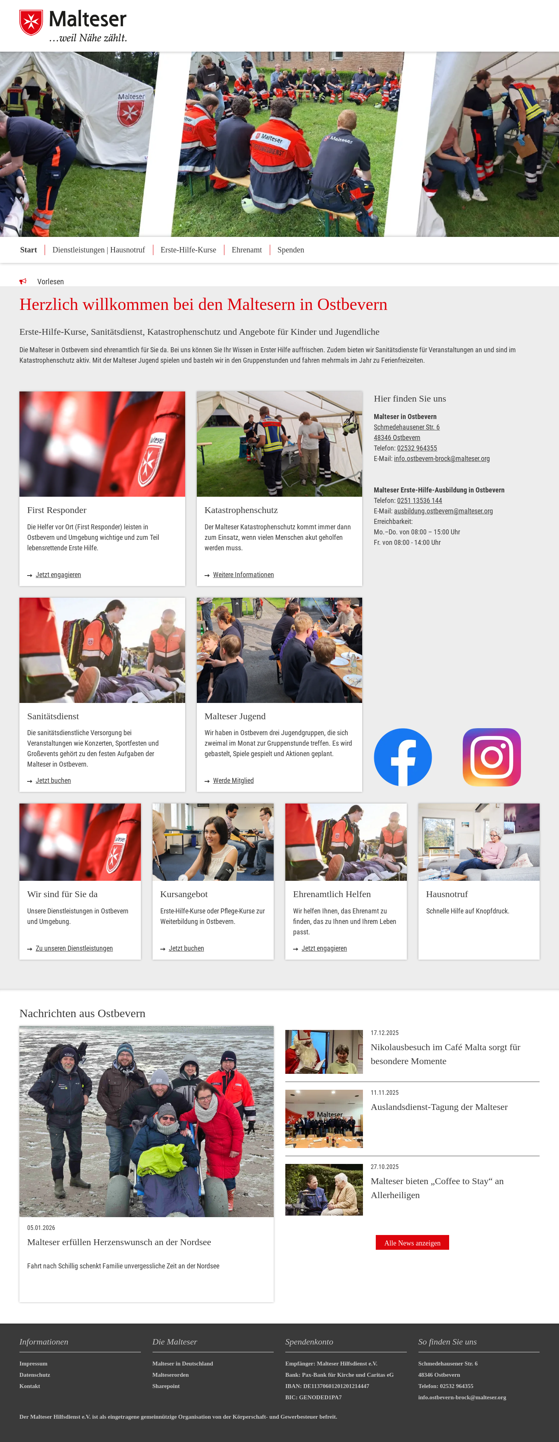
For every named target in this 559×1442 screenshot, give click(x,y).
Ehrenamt (247, 249)
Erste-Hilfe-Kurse (188, 249)
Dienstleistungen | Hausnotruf (98, 249)
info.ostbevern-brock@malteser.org (442, 458)
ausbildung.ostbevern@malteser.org (443, 511)
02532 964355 (417, 448)
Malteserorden (171, 1375)
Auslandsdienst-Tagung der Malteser (439, 1107)
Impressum (33, 1363)
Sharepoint (166, 1386)
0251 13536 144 (419, 500)
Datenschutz (34, 1375)
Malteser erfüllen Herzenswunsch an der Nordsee (119, 1242)
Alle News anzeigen (412, 1243)
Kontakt (29, 1386)
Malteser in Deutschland (183, 1363)
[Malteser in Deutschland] (81, 26)
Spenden (291, 249)
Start (28, 249)
